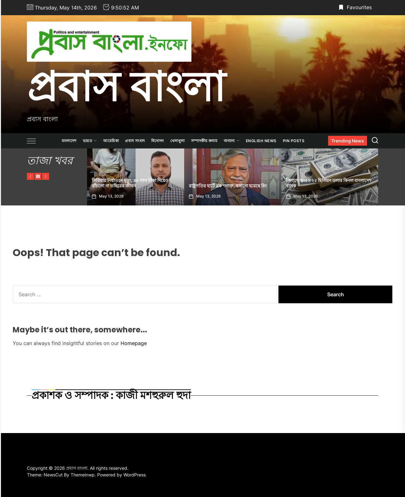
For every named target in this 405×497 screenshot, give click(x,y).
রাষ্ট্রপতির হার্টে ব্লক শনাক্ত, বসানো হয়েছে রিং (263, 186)
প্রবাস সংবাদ (135, 140)
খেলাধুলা (177, 140)
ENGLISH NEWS (261, 140)
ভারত (90, 140)
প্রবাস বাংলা (126, 86)
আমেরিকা (111, 140)
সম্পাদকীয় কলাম (204, 140)
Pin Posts (294, 140)
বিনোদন (157, 140)
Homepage (134, 343)
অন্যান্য (232, 140)
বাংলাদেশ (69, 140)
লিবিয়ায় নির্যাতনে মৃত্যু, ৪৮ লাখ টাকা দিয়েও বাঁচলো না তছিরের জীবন (166, 183)
